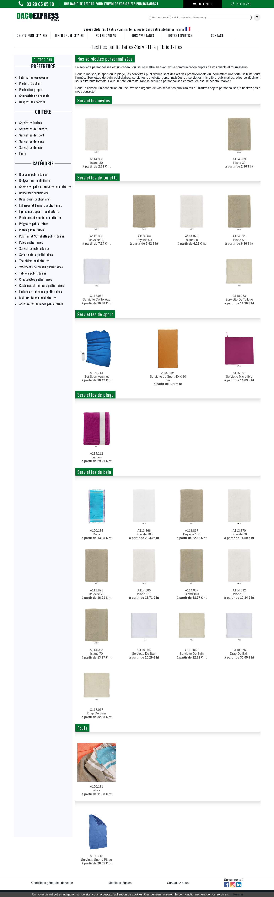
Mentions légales (120, 882)
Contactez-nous (178, 882)
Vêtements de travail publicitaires (41, 267)
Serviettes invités (30, 122)
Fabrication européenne (34, 77)
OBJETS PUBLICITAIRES (32, 35)
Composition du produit (34, 95)
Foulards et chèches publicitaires (40, 291)
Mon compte (241, 4)
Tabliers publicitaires (32, 273)
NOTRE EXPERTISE (180, 35)
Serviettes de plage (31, 141)
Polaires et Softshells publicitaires (41, 236)
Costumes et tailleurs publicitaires (41, 285)
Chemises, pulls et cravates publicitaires (45, 186)
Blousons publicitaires (33, 174)
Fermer (238, 894)
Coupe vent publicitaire (34, 193)
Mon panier (202, 4)
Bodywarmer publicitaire (35, 180)
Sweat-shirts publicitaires (36, 254)
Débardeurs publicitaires (35, 199)
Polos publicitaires (31, 242)
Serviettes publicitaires (34, 248)
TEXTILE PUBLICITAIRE (69, 35)
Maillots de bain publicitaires (38, 298)
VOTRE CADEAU (106, 35)
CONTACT (217, 35)
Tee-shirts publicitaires (34, 261)
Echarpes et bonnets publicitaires (40, 205)
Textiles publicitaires (112, 47)
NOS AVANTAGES (143, 35)
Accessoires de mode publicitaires (41, 304)
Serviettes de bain (31, 147)
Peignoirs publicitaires (33, 224)
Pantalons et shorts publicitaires (40, 217)
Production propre (30, 89)
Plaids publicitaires (31, 230)
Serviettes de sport (31, 135)
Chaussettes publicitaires (35, 279)
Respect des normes (32, 102)
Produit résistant (30, 83)
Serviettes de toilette (33, 129)
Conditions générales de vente (52, 882)
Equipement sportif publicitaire (39, 211)
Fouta (22, 153)
